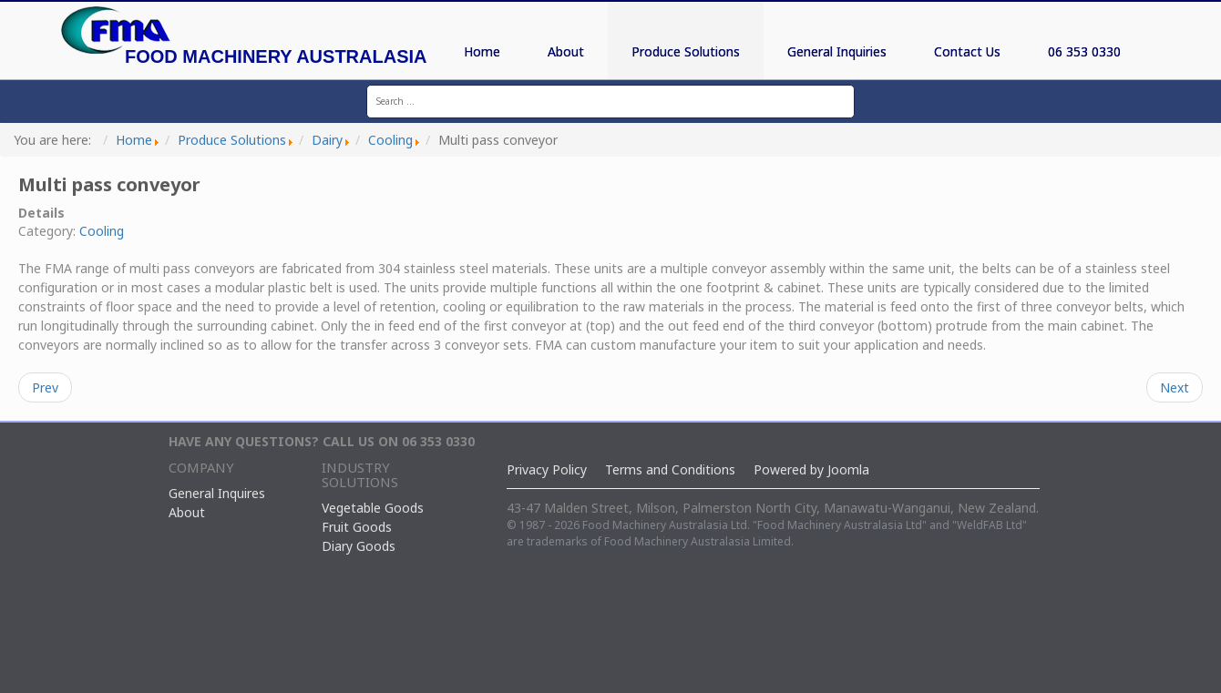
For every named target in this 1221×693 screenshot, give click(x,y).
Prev (45, 387)
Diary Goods (358, 546)
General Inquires (217, 493)
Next (1174, 387)
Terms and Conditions (670, 469)
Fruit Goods (357, 526)
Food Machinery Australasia (275, 56)
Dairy (327, 139)
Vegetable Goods (373, 507)
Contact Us (967, 51)
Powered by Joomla (811, 469)
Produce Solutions (685, 51)
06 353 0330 (1084, 51)
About (566, 51)
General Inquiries (837, 51)
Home (482, 51)
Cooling (390, 139)
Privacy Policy (547, 469)
